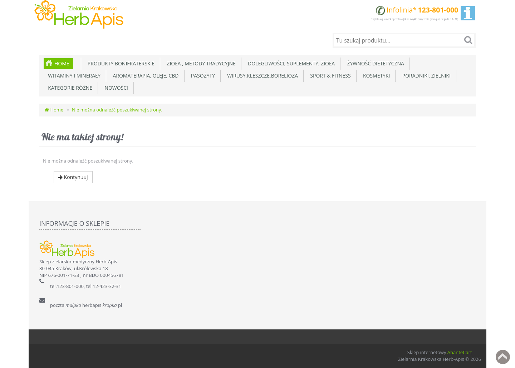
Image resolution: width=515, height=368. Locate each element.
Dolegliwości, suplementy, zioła (290, 63)
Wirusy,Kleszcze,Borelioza (261, 75)
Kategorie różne (68, 87)
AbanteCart (459, 352)
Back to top (502, 357)
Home (61, 63)
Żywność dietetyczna (374, 63)
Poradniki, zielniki (424, 75)
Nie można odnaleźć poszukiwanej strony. (117, 109)
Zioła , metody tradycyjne (200, 63)
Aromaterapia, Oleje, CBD (144, 75)
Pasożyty (201, 75)
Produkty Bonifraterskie (120, 63)
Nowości (115, 87)
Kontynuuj (73, 177)
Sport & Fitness (329, 75)
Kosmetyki (375, 75)
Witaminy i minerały (72, 75)
